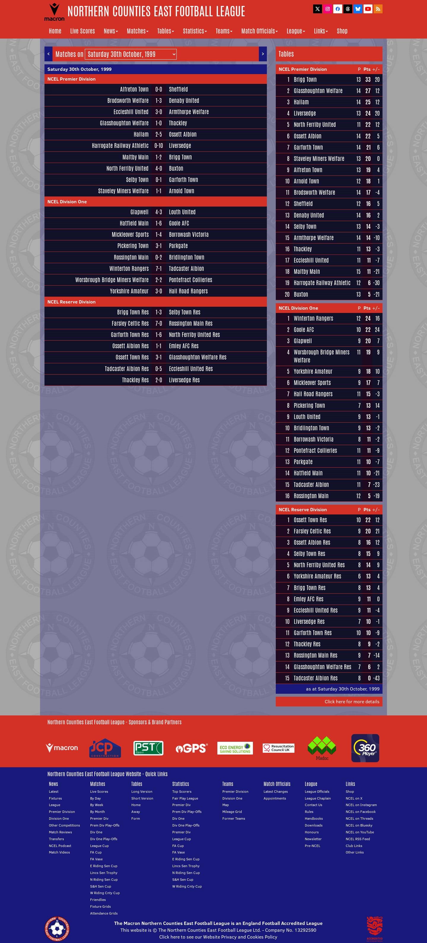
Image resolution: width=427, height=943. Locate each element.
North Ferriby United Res (194, 334)
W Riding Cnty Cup (105, 892)
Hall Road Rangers (188, 291)
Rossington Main (131, 257)
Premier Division (62, 811)
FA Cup (96, 852)
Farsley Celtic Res (130, 323)
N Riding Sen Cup (104, 879)
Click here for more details (352, 701)
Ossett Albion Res (130, 346)
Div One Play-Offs (103, 838)
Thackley (178, 123)
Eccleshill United (131, 112)
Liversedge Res (184, 380)
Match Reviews (60, 832)
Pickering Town (133, 246)
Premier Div (99, 818)
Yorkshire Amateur (129, 291)
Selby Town (137, 179)
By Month (97, 811)
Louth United (182, 212)
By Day (95, 798)
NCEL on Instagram (361, 804)
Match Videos (59, 852)
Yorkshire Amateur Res (317, 576)
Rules (309, 811)
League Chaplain (318, 798)
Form (135, 818)
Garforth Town (183, 179)
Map (225, 804)
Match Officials (259, 31)
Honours (312, 832)
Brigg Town (180, 157)
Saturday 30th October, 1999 (79, 69)
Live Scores (82, 31)
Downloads (314, 825)
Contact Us (313, 804)
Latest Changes (276, 791)
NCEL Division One (67, 201)
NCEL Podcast (60, 845)
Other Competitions (64, 825)
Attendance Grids (104, 913)
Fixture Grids (100, 906)
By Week (96, 804)
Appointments (275, 798)
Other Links (355, 852)
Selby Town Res (184, 312)
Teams (224, 31)
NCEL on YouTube (360, 832)
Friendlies (98, 899)
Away (135, 811)
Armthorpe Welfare (189, 112)
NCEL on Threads (359, 818)
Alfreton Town (134, 89)
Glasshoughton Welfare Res (197, 357)
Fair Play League (185, 798)
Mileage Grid (232, 811)
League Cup (99, 845)
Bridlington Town (186, 257)
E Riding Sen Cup (103, 865)
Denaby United (184, 100)
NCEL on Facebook (361, 811)
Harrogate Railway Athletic (120, 145)
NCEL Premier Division (71, 79)
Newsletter (313, 838)
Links (321, 31)
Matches (138, 31)
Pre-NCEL (312, 845)
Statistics (195, 31)
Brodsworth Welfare (128, 100)
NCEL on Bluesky (359, 825)
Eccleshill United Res (191, 369)
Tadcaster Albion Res (127, 369)
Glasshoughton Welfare (124, 123)
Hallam (141, 134)
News (111, 31)
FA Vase (96, 859)
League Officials (317, 791)
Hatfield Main (134, 223)
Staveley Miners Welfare (123, 191)
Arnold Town (181, 191)
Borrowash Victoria (189, 234)
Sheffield (178, 89)
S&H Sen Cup (100, 886)
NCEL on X (354, 798)
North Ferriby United (127, 168)
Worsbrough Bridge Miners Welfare (112, 280)
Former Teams (233, 818)
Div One (96, 832)
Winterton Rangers (129, 268)
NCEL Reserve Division (71, 301)
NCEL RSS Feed (358, 838)
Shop (342, 31)
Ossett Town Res (132, 357)
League (296, 31)
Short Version (142, 798)
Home (55, 31)
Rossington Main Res (190, 323)
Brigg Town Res (133, 312)
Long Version (141, 791)
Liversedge (180, 145)
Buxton (176, 168)
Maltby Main (135, 157)
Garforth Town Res (130, 334)
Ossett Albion (183, 134)
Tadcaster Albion (186, 268)
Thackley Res (135, 380)
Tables (165, 31)
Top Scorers (182, 791)
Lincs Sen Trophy (103, 872)
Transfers (56, 838)
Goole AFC (179, 223)
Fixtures (55, 798)
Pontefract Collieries (190, 280)
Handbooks (314, 818)
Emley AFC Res (183, 346)
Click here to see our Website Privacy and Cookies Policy (218, 937)
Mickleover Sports (130, 234)
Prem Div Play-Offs (105, 825)
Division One (59, 818)
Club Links (354, 845)
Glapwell (139, 212)
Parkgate (178, 246)
